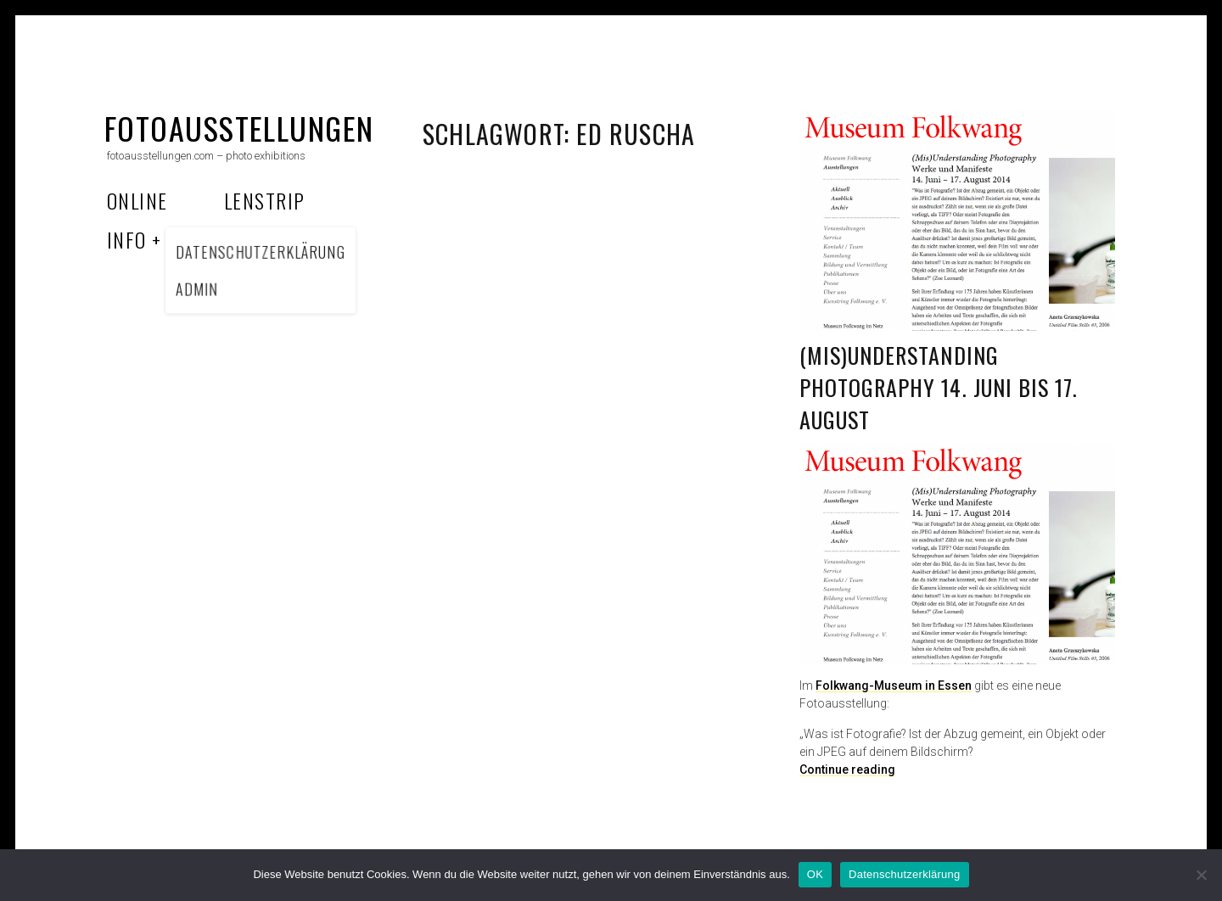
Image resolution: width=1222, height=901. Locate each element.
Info (127, 239)
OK (815, 874)
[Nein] (1200, 874)
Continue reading (847, 769)
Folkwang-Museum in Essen (894, 685)
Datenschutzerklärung (904, 874)
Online (137, 200)
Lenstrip (265, 200)
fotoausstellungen (238, 127)
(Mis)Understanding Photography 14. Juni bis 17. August (938, 387)
